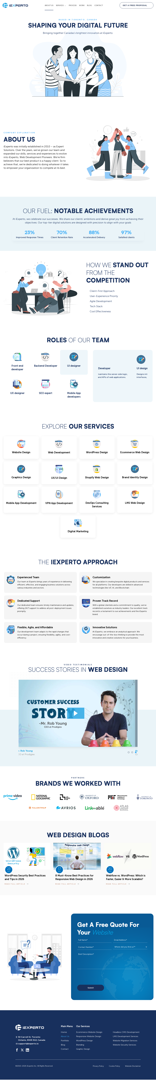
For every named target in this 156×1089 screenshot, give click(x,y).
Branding (80, 1045)
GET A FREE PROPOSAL (135, 5)
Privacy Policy (98, 1066)
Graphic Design (83, 1049)
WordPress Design (84, 1040)
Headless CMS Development (126, 1032)
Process (73, 5)
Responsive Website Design (88, 1036)
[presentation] (96, 977)
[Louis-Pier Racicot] (78, 713)
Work (81, 5)
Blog (89, 5)
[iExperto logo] (29, 1027)
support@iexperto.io (28, 1044)
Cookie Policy (114, 1066)
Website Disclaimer (133, 1066)
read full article (17, 884)
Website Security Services (124, 1045)
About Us (49, 5)
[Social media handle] (17, 1050)
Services (60, 5)
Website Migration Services (125, 1040)
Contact (98, 5)
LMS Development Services (125, 1036)
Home (64, 1032)
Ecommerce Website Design (89, 1032)
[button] (128, 752)
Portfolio (65, 1040)
